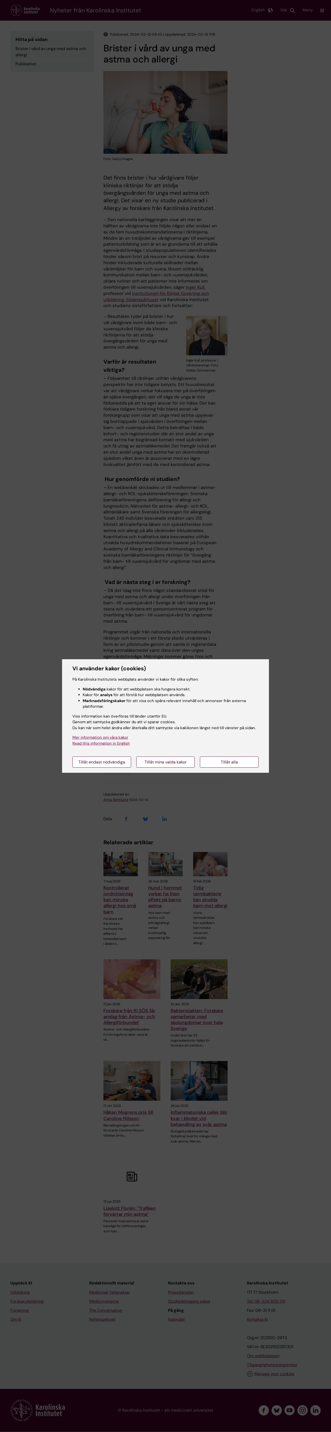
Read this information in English (101, 743)
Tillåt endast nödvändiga (101, 762)
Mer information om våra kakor (100, 737)
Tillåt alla (229, 762)
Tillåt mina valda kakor (166, 762)
